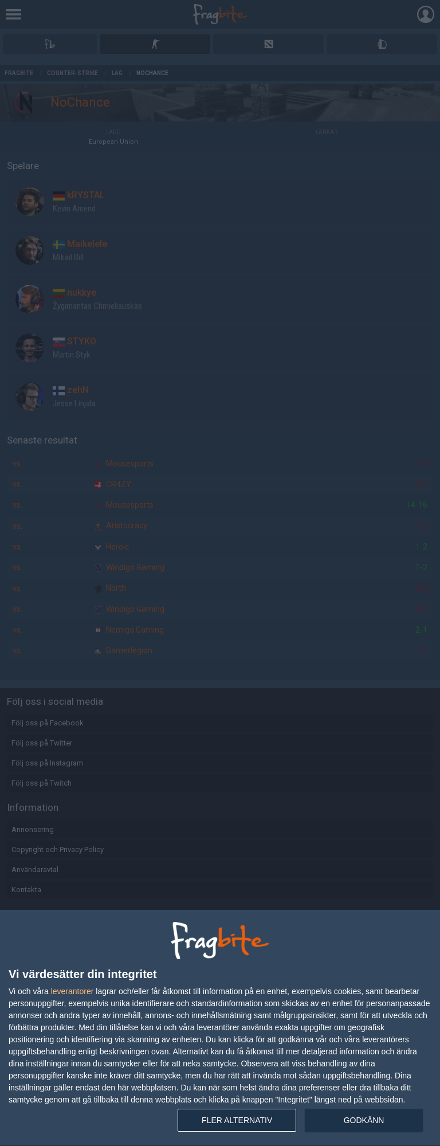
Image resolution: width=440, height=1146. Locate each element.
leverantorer (72, 991)
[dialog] (220, 1028)
